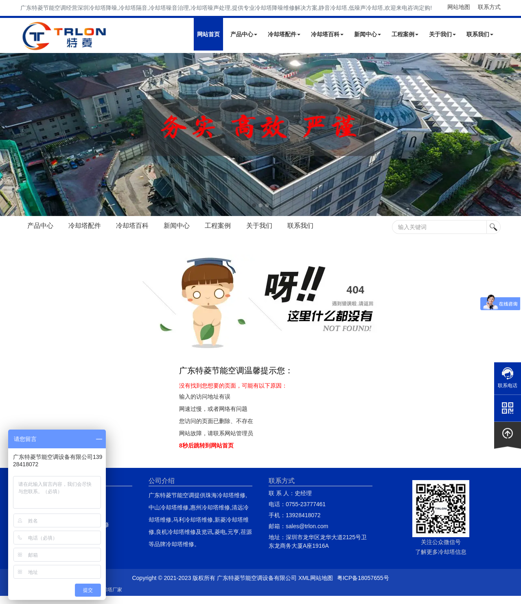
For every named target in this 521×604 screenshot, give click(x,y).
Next (8, 134)
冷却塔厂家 (110, 590)
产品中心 (243, 34)
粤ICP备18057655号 (363, 578)
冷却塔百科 (327, 34)
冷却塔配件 (284, 34)
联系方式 (489, 7)
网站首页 (208, 34)
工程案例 (405, 34)
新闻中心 (367, 34)
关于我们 (442, 34)
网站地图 (458, 7)
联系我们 (479, 34)
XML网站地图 (315, 578)
